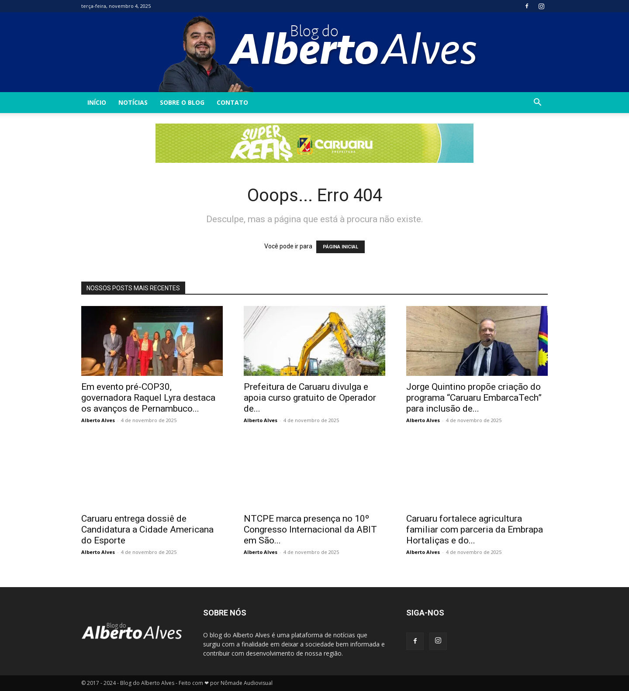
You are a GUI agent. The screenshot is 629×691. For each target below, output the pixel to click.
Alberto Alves (98, 420)
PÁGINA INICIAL (340, 247)
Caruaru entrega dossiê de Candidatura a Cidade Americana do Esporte (147, 529)
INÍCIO (96, 102)
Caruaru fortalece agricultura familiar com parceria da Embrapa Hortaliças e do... (474, 529)
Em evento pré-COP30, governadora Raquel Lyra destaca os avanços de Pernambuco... (148, 398)
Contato (232, 102)
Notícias (133, 102)
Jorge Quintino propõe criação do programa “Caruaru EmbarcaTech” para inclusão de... (474, 398)
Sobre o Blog (182, 102)
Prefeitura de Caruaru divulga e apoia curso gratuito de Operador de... (310, 398)
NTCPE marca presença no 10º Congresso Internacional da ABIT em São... (310, 529)
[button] (537, 103)
